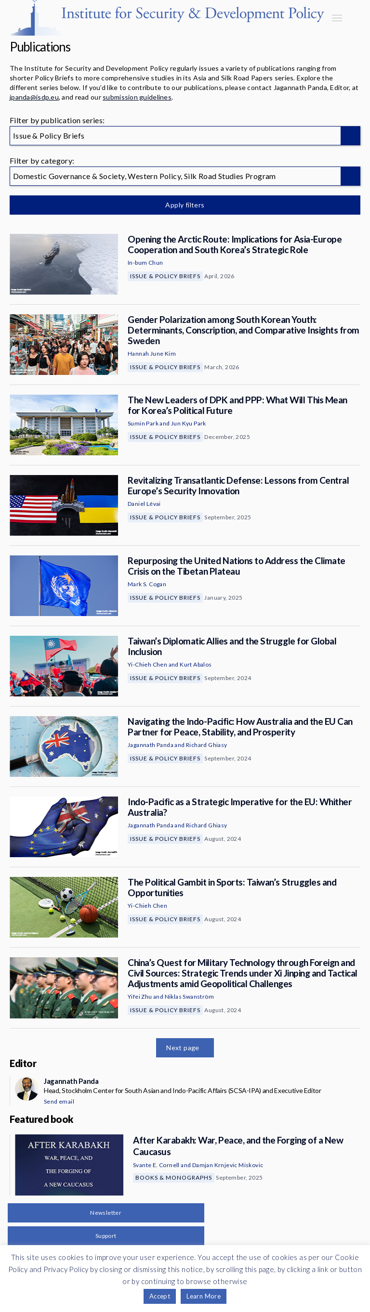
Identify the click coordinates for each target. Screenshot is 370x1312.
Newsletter (105, 1212)
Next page (182, 1047)
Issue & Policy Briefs (165, 276)
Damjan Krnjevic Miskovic (228, 1165)
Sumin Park (143, 423)
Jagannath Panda (150, 744)
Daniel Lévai (144, 503)
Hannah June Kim (152, 353)
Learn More (203, 1296)
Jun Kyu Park (188, 423)
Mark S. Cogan (147, 584)
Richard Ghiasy (206, 744)
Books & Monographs (173, 1177)
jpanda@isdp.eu (34, 97)
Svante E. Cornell (156, 1165)
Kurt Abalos (195, 664)
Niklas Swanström (189, 996)
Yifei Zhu (140, 996)
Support (106, 1235)
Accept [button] (159, 1296)
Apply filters (184, 205)
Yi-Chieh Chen (147, 664)
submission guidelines (137, 97)
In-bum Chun (145, 262)
